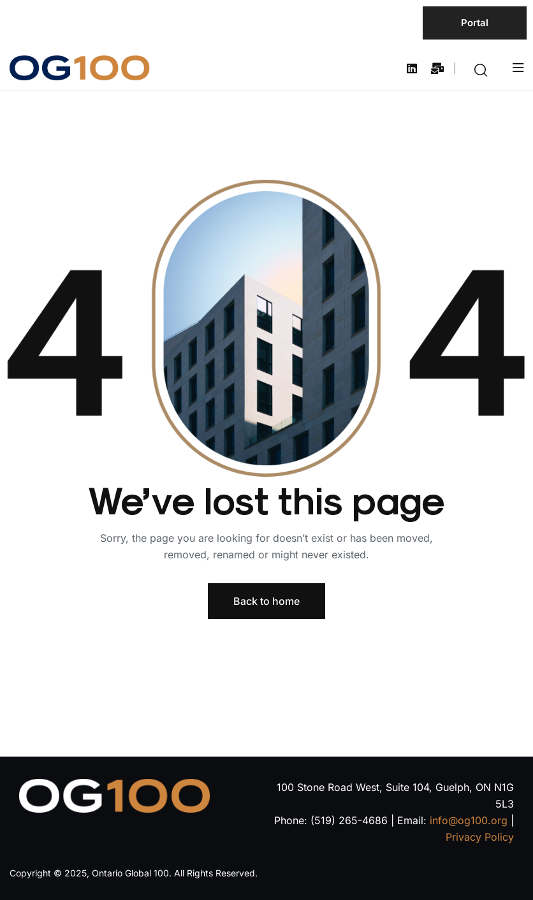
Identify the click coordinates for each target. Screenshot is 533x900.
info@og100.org (468, 820)
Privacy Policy (480, 837)
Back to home (266, 601)
